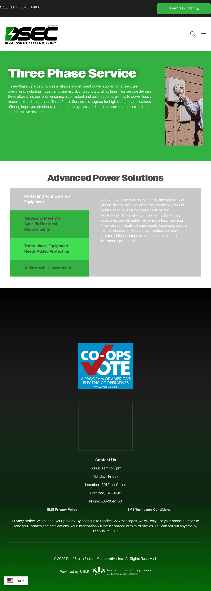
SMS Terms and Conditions (148, 510)
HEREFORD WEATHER (105, 315)
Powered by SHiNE (74, 572)
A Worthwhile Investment (47, 268)
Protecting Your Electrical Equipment (47, 199)
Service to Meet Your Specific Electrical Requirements (43, 224)
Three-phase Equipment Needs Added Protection (46, 249)
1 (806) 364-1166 (27, 7)
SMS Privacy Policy (62, 510)
